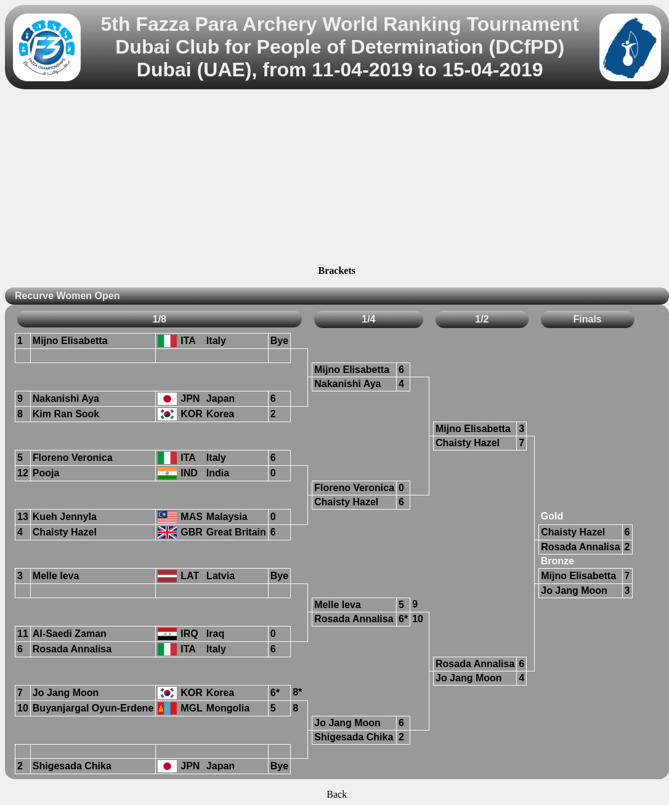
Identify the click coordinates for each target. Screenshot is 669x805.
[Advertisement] (336, 179)
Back (336, 794)
